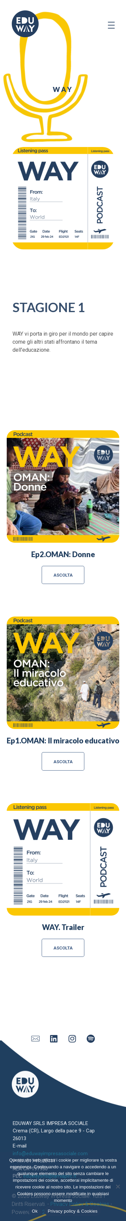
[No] (117, 1186)
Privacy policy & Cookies (72, 1211)
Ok (35, 1211)
